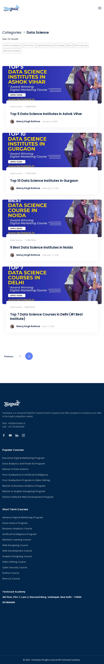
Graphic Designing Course (17, 556)
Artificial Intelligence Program (19, 534)
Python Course (10, 572)
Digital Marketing (44, 45)
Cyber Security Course (14, 567)
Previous (8, 356)
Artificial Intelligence (12, 45)
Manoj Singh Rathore (28, 121)
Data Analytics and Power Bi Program (23, 463)
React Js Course (11, 578)
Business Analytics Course (17, 528)
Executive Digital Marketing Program (23, 457)
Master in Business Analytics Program (24, 485)
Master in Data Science (15, 469)
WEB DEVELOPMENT (12, 51)
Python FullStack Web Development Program (27, 496)
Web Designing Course (15, 545)
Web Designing (80, 45)
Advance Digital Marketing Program (22, 517)
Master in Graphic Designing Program (23, 491)
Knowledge (60, 45)
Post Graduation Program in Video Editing (26, 480)
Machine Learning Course (16, 539)
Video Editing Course (14, 561)
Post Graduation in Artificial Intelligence (25, 474)
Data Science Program (15, 522)
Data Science (29, 45)
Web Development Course (17, 550)
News (69, 45)
